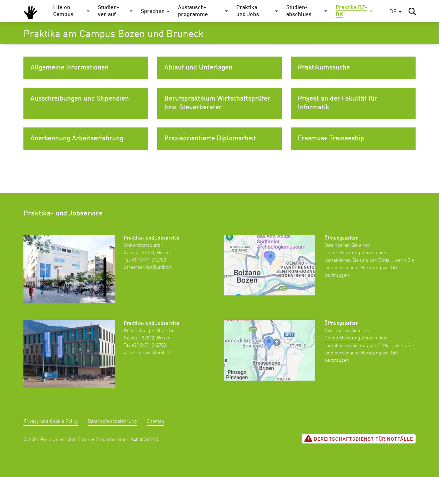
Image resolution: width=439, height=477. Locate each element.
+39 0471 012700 (148, 260)
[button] (395, 12)
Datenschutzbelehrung (112, 421)
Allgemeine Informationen (69, 67)
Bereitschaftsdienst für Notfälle (358, 438)
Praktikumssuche (324, 67)
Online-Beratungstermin (350, 252)
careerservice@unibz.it (148, 267)
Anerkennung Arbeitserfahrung (76, 138)
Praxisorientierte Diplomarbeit (210, 138)
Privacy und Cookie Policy (50, 421)
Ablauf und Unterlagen (198, 67)
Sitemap (155, 421)
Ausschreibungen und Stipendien (79, 98)
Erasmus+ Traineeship (331, 138)
